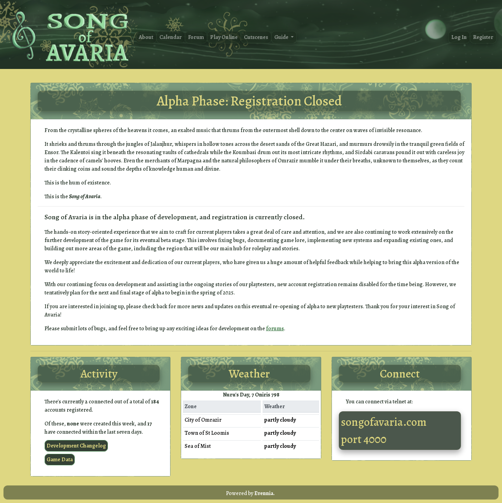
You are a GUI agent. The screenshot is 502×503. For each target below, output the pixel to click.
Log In (459, 37)
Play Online (224, 37)
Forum (196, 37)
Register (483, 37)
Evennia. (264, 493)
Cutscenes (256, 37)
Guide (281, 37)
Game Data (60, 459)
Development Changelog (76, 446)
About (146, 37)
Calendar (170, 37)
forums (275, 328)
